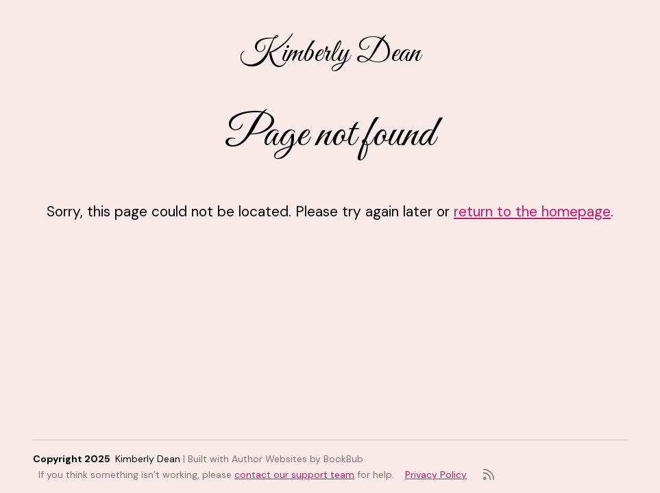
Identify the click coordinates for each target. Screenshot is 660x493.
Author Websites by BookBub (297, 459)
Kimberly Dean (330, 54)
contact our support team (294, 474)
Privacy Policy (436, 474)
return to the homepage (532, 211)
